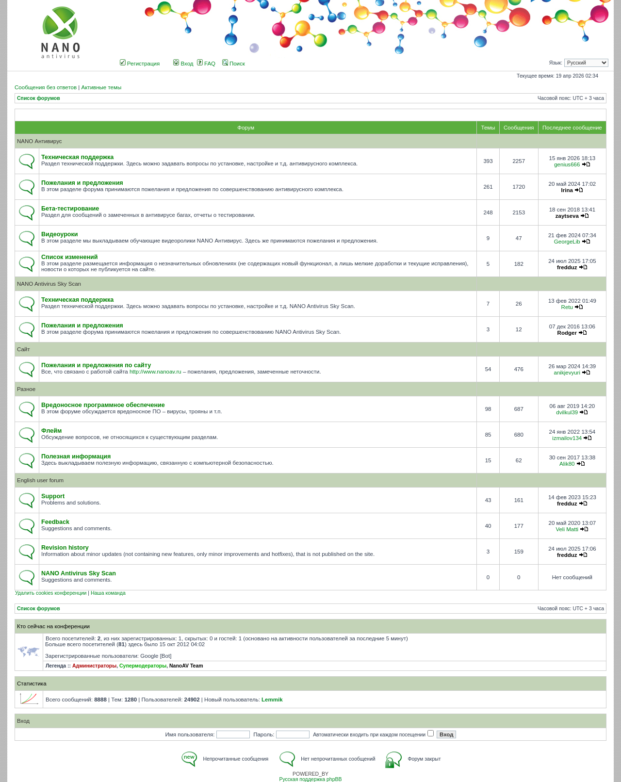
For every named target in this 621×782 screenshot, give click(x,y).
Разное (26, 389)
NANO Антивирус (39, 141)
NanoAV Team (186, 665)
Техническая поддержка (77, 157)
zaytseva (567, 216)
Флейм (51, 430)
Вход (183, 63)
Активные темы (101, 87)
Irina (567, 190)
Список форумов (38, 98)
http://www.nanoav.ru (155, 372)
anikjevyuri (567, 372)
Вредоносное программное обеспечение (103, 405)
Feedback (55, 522)
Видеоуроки (59, 234)
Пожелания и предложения (82, 182)
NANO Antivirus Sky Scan (49, 284)
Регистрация (140, 63)
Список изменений (69, 257)
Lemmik (272, 699)
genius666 (567, 164)
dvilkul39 (567, 412)
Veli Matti (567, 529)
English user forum (40, 480)
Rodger (567, 333)
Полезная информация (76, 456)
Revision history (65, 547)
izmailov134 (567, 438)
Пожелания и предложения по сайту (96, 365)
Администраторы (94, 665)
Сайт (23, 349)
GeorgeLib (567, 241)
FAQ (206, 63)
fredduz (567, 267)
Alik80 (566, 464)
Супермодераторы (142, 665)
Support (53, 496)
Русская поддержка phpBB (310, 779)
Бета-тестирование (70, 208)
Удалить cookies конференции (50, 593)
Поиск (233, 63)
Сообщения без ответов (46, 87)
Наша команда (108, 593)
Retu (567, 307)
